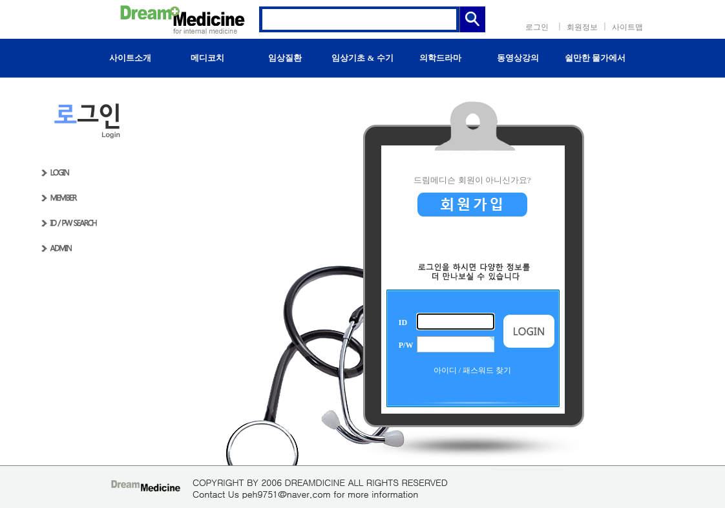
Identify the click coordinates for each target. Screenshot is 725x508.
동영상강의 (518, 58)
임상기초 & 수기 (362, 58)
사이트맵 (627, 27)
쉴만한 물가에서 (595, 58)
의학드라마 (440, 58)
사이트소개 (130, 58)
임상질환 (285, 58)
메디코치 (207, 58)
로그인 (537, 27)
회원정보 (582, 27)
